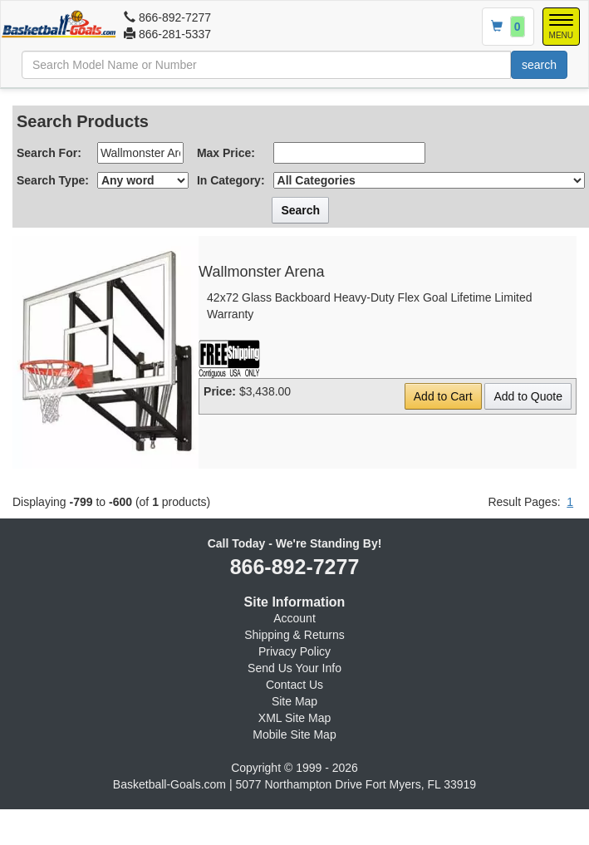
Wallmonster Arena (261, 271)
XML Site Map (294, 718)
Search (300, 210)
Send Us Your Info (294, 668)
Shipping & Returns (294, 634)
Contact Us (294, 684)
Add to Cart (443, 396)
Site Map (294, 701)
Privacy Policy (294, 651)
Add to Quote (527, 396)
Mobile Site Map (294, 734)
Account (294, 618)
